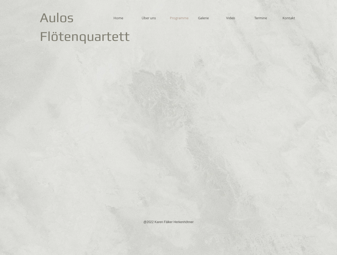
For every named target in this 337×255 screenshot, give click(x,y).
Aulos (57, 17)
